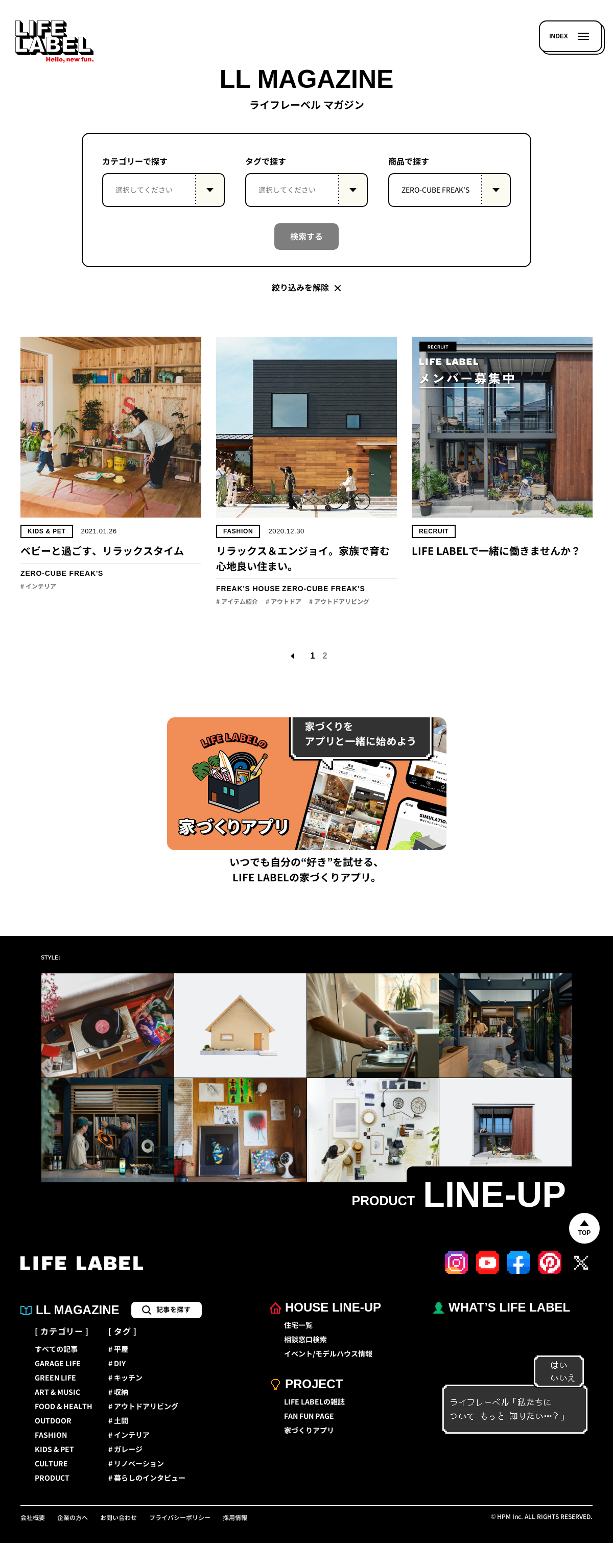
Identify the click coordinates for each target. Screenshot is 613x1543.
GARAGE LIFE (58, 1363)
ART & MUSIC (57, 1392)
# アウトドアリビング (339, 602)
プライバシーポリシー (179, 1518)
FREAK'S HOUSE (248, 589)
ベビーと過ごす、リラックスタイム (102, 551)
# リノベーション (136, 1463)
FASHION (238, 531)
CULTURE (51, 1463)
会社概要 (32, 1518)
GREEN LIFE (55, 1378)
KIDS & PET (47, 531)
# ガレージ (125, 1449)
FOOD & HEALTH (63, 1406)
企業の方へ (72, 1518)
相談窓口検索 (305, 1339)
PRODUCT (52, 1478)
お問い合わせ (118, 1518)
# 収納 (118, 1392)
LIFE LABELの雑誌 (314, 1402)
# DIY (117, 1363)
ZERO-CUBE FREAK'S (61, 573)
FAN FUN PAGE (309, 1416)
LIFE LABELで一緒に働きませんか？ (496, 551)
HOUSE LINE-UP (325, 1307)
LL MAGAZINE (70, 1309)
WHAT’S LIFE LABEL (501, 1307)
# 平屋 (118, 1349)
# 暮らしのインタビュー (146, 1478)
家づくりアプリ (309, 1430)
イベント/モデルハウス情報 (328, 1354)
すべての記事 (56, 1349)
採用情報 (235, 1518)
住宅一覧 (298, 1325)
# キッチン (125, 1378)
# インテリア (38, 586)
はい (554, 1365)
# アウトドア (283, 602)
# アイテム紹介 (237, 602)
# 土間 (118, 1420)
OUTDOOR (53, 1420)
